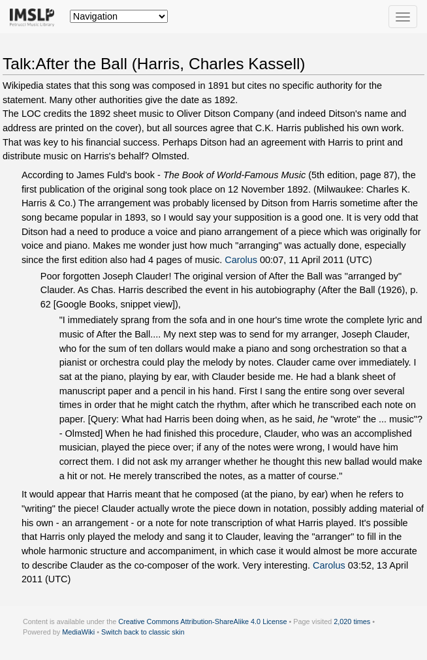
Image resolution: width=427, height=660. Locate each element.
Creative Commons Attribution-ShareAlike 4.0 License (202, 621)
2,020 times (352, 621)
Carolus (241, 260)
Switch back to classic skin (143, 632)
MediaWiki (78, 632)
